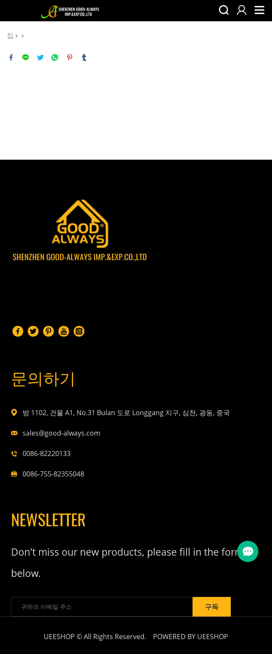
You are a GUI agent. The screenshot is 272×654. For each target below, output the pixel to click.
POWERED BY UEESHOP (190, 636)
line (25, 57)
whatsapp (55, 57)
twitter (40, 57)
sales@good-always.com (61, 433)
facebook (11, 57)
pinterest (69, 57)
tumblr (84, 57)
